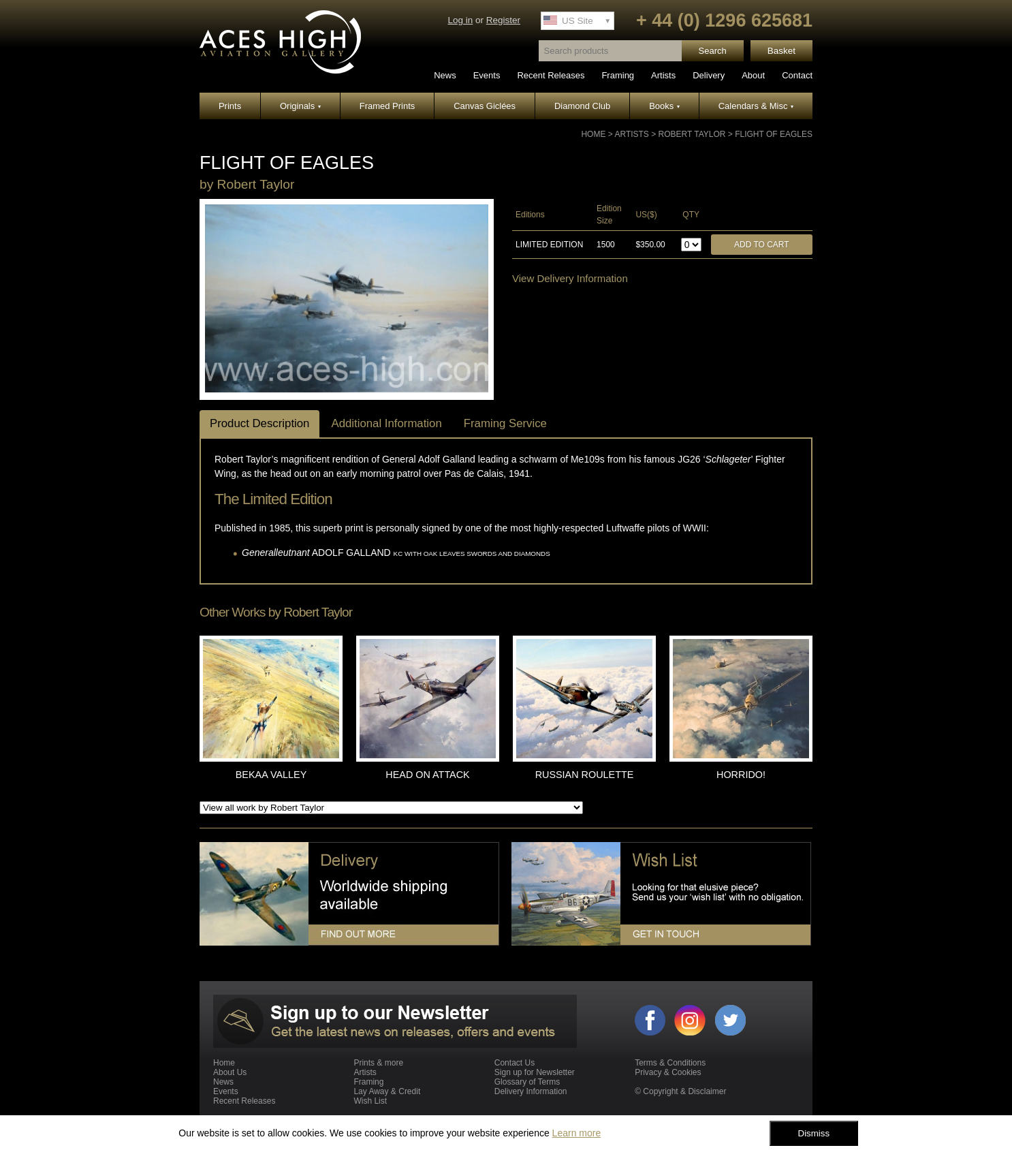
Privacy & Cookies (668, 1072)
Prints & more (378, 1063)
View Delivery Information (570, 278)
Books (664, 106)
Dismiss (814, 1133)
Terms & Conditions (670, 1063)
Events (487, 75)
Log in (460, 20)
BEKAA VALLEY (271, 774)
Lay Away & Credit (386, 1091)
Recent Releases (550, 75)
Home (593, 134)
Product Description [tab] (259, 423)
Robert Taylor (692, 134)
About (753, 75)
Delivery (709, 75)
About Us (230, 1072)
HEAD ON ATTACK (427, 774)
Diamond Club (582, 106)
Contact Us (514, 1063)
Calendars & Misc (755, 106)
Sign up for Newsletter (534, 1072)
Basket (781, 51)
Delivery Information (530, 1091)
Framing (617, 75)
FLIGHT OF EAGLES (773, 134)
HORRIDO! (740, 774)
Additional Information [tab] (386, 423)
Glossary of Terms (527, 1082)
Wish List (370, 1101)
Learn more (576, 1133)
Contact (797, 75)
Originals (300, 106)
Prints (230, 106)
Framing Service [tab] (505, 423)
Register (503, 20)
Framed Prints (387, 106)
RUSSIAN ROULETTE (584, 774)
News (445, 75)
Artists (663, 75)
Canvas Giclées (485, 106)
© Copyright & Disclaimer (680, 1091)
